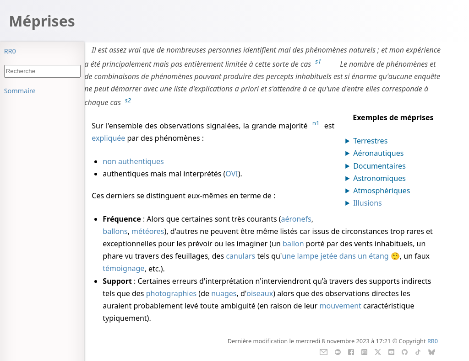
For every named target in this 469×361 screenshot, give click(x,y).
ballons (115, 231)
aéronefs (296, 219)
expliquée (108, 138)
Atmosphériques (381, 191)
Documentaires (379, 166)
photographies (171, 293)
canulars (240, 256)
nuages (223, 293)
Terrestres (370, 141)
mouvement (340, 306)
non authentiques (133, 161)
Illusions (367, 203)
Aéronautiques (378, 153)
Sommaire (20, 90)
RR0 (10, 51)
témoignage (123, 269)
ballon (293, 244)
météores (147, 231)
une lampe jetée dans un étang (335, 256)
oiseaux (259, 293)
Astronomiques (379, 178)
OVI (231, 174)
